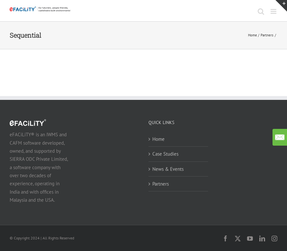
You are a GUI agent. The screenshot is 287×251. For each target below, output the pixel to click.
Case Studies (165, 154)
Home (158, 139)
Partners (160, 184)
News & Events (168, 169)
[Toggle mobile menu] (274, 11)
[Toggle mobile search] (261, 11)
